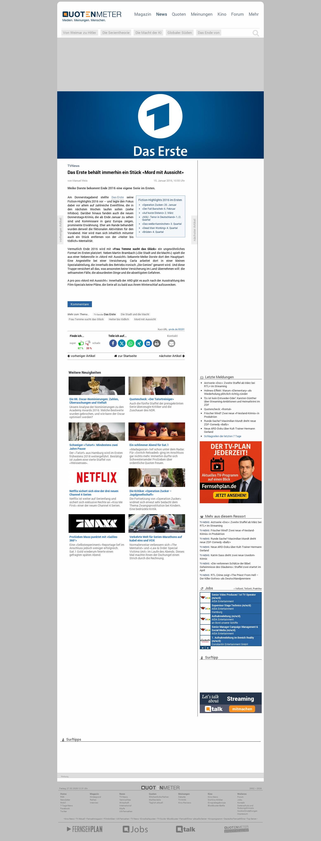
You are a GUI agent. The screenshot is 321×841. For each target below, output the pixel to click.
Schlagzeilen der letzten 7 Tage (222, 436)
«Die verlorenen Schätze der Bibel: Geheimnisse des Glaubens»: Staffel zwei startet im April (230, 567)
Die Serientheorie (116, 32)
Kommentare (80, 304)
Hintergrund (95, 797)
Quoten (179, 14)
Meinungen (202, 14)
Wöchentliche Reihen (159, 797)
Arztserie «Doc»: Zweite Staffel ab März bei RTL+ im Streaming (229, 384)
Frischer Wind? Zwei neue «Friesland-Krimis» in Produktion (231, 414)
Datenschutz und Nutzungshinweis (245, 806)
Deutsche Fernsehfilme (234, 818)
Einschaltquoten (148, 818)
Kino (222, 14)
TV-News (123, 797)
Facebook (65, 808)
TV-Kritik (182, 799)
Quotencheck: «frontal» (217, 409)
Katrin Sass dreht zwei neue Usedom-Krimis (227, 556)
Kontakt (241, 802)
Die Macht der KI (149, 32)
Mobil (63, 802)
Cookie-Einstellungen (247, 811)
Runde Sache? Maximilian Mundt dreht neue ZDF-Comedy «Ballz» (230, 422)
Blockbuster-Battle (216, 805)
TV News (135, 818)
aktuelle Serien (200, 818)
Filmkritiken (109, 818)
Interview (94, 802)
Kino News (69, 818)
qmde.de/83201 (177, 329)
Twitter (63, 811)
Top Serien (252, 818)
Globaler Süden (180, 32)
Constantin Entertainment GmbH (227, 640)
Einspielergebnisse (217, 802)
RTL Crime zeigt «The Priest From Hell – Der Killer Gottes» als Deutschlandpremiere (229, 576)
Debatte (181, 797)
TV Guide (161, 818)
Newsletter (65, 799)
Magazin (142, 14)
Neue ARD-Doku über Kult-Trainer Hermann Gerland (229, 430)
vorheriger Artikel (81, 356)
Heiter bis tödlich (119, 319)
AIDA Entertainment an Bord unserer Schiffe (228, 597)
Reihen (93, 799)
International (125, 805)
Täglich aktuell (156, 802)
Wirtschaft (124, 802)
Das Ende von (209, 32)
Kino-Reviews (184, 802)
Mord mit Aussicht (145, 319)
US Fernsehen (123, 818)
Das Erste (118, 197)
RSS (62, 797)
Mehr (254, 14)
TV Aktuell (80, 818)
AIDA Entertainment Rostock (229, 630)
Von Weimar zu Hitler (79, 32)
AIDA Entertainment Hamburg (225, 608)
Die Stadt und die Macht (135, 314)
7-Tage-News (66, 805)
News (161, 14)
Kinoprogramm (215, 818)
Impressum (242, 813)
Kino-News (213, 797)
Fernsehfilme (186, 818)
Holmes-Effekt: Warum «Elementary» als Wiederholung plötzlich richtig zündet (228, 392)
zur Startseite (125, 356)
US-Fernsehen (125, 811)
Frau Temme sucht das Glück (86, 319)
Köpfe (122, 808)
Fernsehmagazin (94, 818)
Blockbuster (172, 818)
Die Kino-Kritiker (215, 799)
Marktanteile (155, 799)
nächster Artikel (172, 356)
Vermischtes (125, 799)
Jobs (239, 799)
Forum (237, 14)
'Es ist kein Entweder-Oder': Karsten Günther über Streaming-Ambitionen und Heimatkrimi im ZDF (232, 401)
